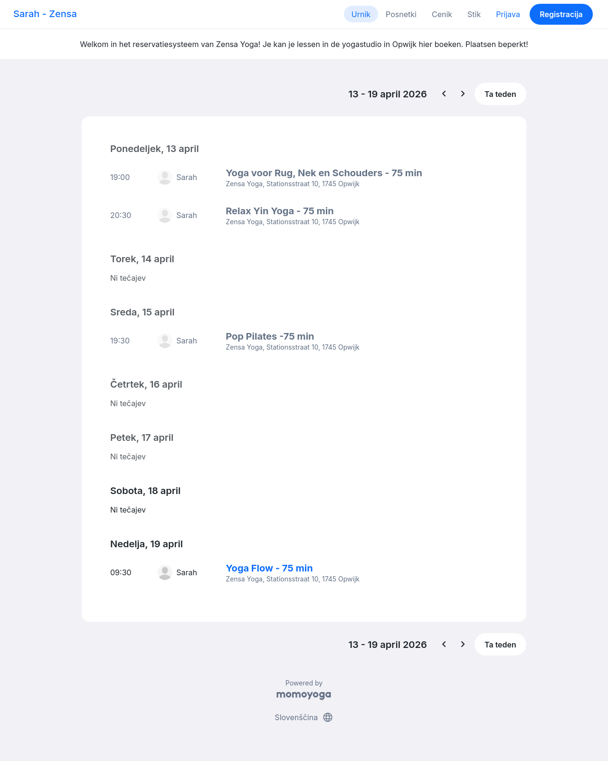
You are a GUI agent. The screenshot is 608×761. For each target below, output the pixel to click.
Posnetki (401, 14)
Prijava (508, 14)
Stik (474, 14)
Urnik (361, 14)
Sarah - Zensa (45, 13)
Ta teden (500, 94)
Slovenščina (304, 717)
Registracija (561, 14)
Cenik (442, 14)
